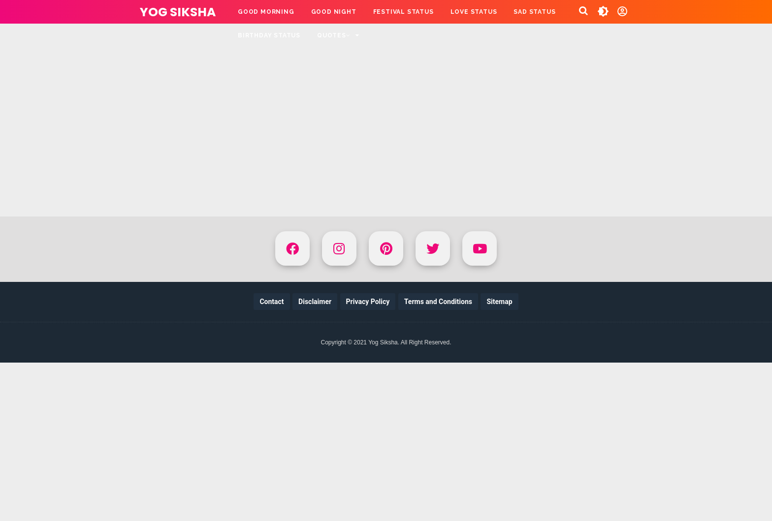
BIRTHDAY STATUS (269, 35)
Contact (271, 302)
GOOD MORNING (266, 11)
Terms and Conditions (438, 302)
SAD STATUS (534, 11)
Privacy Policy (368, 302)
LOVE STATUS (473, 11)
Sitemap (499, 302)
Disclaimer (314, 302)
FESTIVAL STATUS (403, 11)
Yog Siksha (178, 12)
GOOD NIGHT (333, 11)
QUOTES (334, 35)
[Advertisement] (386, 103)
